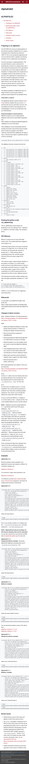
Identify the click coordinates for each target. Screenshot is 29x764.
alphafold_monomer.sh (7, 475)
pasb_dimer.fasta (18, 479)
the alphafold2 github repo (11, 536)
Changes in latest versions (13, 35)
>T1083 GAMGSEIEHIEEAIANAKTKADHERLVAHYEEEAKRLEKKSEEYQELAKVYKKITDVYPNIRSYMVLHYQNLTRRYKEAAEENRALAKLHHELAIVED (15, 518)
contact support (10, 753)
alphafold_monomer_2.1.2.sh (9, 629)
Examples (8, 38)
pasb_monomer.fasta (7, 481)
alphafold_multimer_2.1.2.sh (8, 631)
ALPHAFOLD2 (7, 20)
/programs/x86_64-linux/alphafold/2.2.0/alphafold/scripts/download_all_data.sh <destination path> (15, 140)
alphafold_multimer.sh (7, 469)
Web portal (9, 33)
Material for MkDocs (10, 762)
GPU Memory (9, 30)
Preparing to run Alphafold (13, 23)
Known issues (10, 40)
